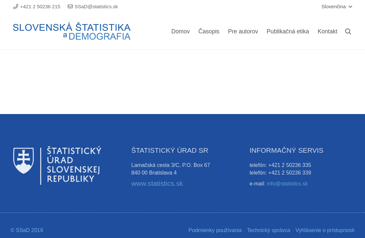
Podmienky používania (215, 230)
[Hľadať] (348, 31)
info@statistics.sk (287, 183)
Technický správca (268, 230)
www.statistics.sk (157, 183)
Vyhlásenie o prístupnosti (325, 230)
